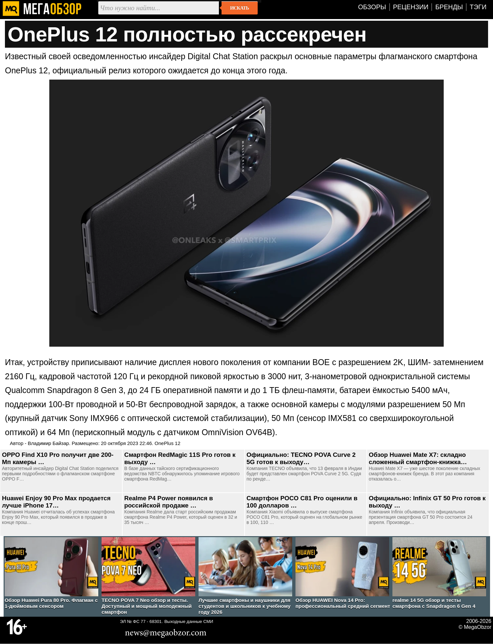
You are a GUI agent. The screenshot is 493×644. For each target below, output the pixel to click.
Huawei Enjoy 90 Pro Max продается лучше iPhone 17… (56, 502)
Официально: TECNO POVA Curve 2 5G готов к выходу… (301, 458)
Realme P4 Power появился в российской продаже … (168, 502)
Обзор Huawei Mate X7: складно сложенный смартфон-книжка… (418, 458)
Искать (239, 8)
